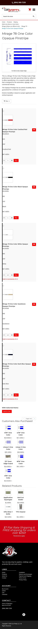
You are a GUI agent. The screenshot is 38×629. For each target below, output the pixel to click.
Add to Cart (6, 411)
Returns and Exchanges (25, 574)
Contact (4, 578)
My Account (5, 589)
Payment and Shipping (25, 576)
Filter (7, 101)
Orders (4, 590)
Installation (22, 572)
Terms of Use (22, 578)
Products (4, 574)
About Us (4, 576)
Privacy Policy (23, 579)
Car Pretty (11, 9)
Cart (3, 592)
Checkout (4, 594)
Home (3, 572)
